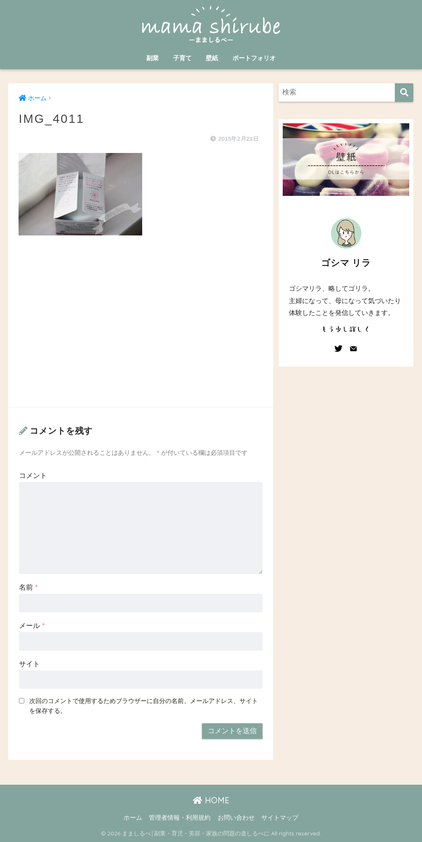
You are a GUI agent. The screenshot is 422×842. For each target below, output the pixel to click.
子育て (182, 57)
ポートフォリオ (254, 57)
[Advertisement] (141, 329)
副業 (152, 57)
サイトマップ (279, 817)
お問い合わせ (236, 817)
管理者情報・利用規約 (180, 817)
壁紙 (212, 57)
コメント (33, 476)
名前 (28, 587)
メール (32, 626)
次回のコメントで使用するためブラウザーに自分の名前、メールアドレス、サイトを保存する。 (143, 706)
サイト (29, 664)
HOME (211, 800)
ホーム (133, 817)
